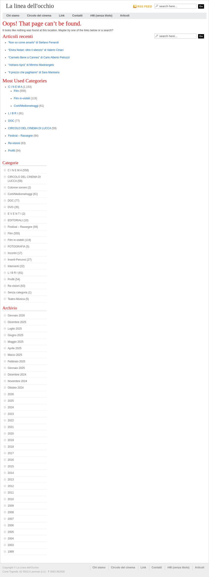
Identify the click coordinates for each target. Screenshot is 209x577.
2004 (11, 538)
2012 (11, 486)
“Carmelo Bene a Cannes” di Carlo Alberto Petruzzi (39, 57)
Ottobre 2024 (16, 387)
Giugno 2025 (15, 335)
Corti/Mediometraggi (26, 105)
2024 (11, 407)
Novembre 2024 (17, 381)
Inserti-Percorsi (17, 259)
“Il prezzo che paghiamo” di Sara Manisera (33, 72)
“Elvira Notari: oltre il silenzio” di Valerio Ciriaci (36, 50)
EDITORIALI (15, 220)
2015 (11, 466)
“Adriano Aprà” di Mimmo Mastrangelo (31, 64)
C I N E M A (15, 86)
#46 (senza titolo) (101, 15)
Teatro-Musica (16, 299)
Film (16, 91)
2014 (11, 473)
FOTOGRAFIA (16, 246)
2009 (11, 505)
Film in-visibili (22, 98)
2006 (11, 525)
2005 (11, 532)
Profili (11, 150)
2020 (11, 433)
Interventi (13, 266)
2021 (11, 427)
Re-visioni (14, 143)
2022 (11, 420)
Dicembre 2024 (17, 374)
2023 (11, 414)
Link (62, 15)
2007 (11, 518)
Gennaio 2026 (16, 315)
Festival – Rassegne (20, 135)
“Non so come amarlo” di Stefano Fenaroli (33, 42)
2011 (11, 492)
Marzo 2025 (15, 354)
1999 (11, 551)
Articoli (124, 15)
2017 (11, 453)
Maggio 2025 (15, 341)
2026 (11, 394)
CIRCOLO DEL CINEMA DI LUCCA (29, 128)
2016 (11, 459)
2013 (11, 479)
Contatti (77, 15)
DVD (10, 207)
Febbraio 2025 (16, 361)
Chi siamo (12, 15)
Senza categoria (17, 292)
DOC (11, 120)
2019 (11, 440)
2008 (11, 512)
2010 (11, 499)
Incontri (12, 253)
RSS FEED (144, 6)
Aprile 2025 (15, 348)
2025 (11, 400)
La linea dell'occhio (30, 5)
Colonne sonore (17, 187)
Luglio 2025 (15, 328)
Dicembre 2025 (17, 322)
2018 (11, 446)
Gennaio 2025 (16, 368)
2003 (11, 545)
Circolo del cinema (39, 15)
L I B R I (13, 113)
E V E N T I (14, 213)
